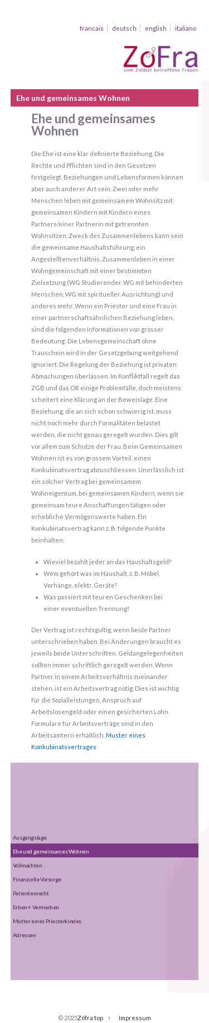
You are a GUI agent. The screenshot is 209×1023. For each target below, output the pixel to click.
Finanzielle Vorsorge (37, 879)
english (156, 28)
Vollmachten (27, 865)
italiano (185, 28)
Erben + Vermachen (36, 907)
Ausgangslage (30, 837)
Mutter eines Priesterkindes (47, 921)
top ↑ (102, 1017)
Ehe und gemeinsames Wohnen (51, 851)
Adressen (24, 935)
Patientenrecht (30, 893)
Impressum (135, 1017)
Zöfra (85, 1017)
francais (92, 28)
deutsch (124, 28)
